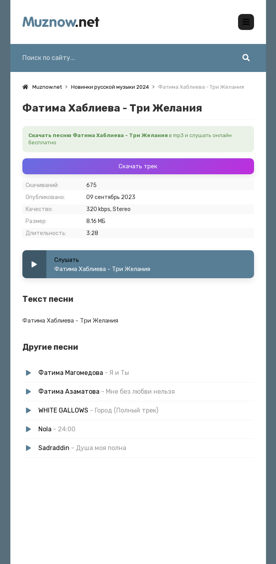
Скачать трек (138, 166)
